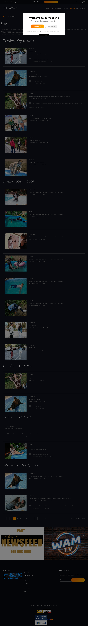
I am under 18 (51, 26)
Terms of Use (50, 31)
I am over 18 (37, 26)
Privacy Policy (58, 31)
